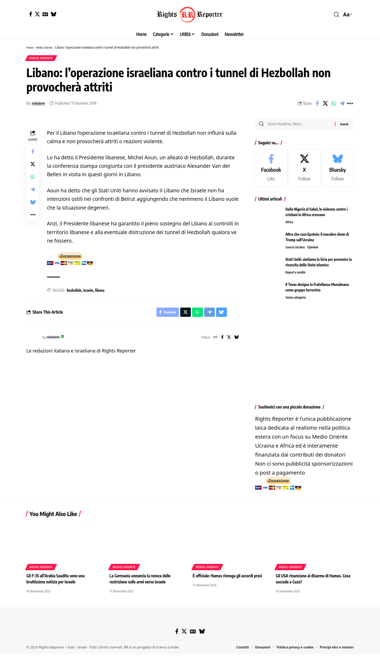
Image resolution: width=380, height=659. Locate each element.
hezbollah (74, 292)
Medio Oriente (46, 47)
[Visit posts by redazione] (33, 339)
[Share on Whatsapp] (333, 104)
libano (99, 292)
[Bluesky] (53, 14)
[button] (336, 14)
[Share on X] (325, 104)
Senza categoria (296, 300)
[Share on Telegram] (341, 104)
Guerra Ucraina (296, 250)
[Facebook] (31, 14)
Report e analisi (296, 275)
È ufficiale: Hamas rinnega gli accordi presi (229, 580)
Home (30, 47)
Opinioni (314, 250)
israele (88, 292)
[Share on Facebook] (317, 104)
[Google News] (45, 14)
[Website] (213, 340)
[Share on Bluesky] (32, 203)
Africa (290, 225)
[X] (37, 14)
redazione (39, 104)
